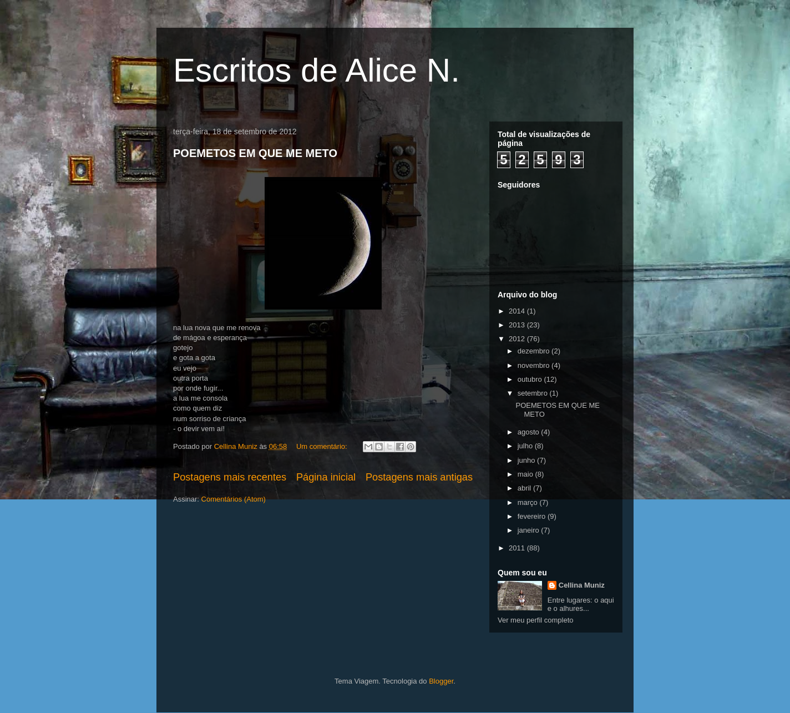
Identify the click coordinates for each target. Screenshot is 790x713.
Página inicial (326, 477)
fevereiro (533, 516)
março (529, 502)
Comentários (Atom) (233, 499)
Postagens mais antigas (419, 477)
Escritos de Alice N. (316, 70)
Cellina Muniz (582, 585)
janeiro (529, 530)
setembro (534, 393)
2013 (518, 325)
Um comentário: (322, 446)
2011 (518, 548)
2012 (518, 339)
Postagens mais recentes (229, 477)
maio (526, 474)
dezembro (534, 351)
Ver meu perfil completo (536, 620)
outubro (531, 379)
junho (527, 460)
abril (525, 488)
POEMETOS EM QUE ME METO (255, 153)
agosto (529, 432)
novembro (534, 365)
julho (526, 446)
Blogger (441, 681)
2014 (518, 311)
